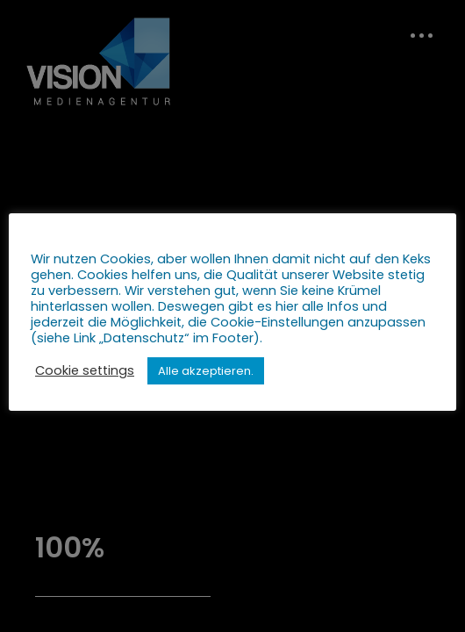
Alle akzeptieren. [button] (206, 371)
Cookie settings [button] (84, 370)
